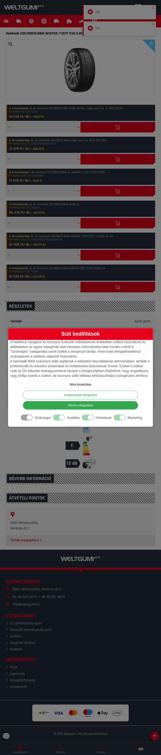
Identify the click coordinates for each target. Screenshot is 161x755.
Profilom (16, 649)
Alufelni (15, 636)
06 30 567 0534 (53, 596)
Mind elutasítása (80, 384)
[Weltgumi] (24, 7)
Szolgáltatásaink (22, 680)
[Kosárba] (117, 127)
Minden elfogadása (80, 405)
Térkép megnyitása (26, 540)
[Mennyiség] (43, 127)
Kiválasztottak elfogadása (80, 395)
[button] (153, 7)
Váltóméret (18, 686)
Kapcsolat (17, 673)
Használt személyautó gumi (31, 629)
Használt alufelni (22, 642)
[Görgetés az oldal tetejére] (155, 736)
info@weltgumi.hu (26, 604)
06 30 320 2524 (24, 596)
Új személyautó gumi (26, 623)
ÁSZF (14, 667)
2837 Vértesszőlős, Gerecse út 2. (37, 589)
